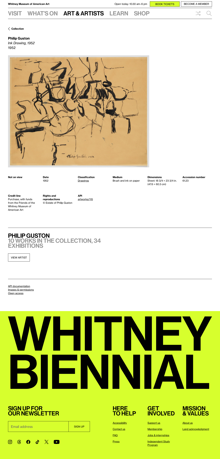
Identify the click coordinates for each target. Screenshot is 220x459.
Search (209, 13)
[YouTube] (56, 442)
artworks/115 (85, 199)
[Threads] (19, 442)
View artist (19, 257)
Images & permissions (21, 289)
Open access (15, 293)
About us (187, 422)
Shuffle (198, 13)
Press (116, 441)
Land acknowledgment (195, 429)
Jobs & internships (158, 435)
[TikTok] (37, 442)
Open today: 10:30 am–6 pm (131, 3)
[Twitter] (46, 442)
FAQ (115, 435)
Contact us (119, 429)
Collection (17, 28)
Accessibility (120, 422)
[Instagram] (10, 442)
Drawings (83, 180)
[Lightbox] (78, 111)
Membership (155, 429)
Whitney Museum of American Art (28, 3)
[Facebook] (28, 442)
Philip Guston (19, 38)
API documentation (19, 286)
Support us (154, 422)
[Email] (38, 426)
